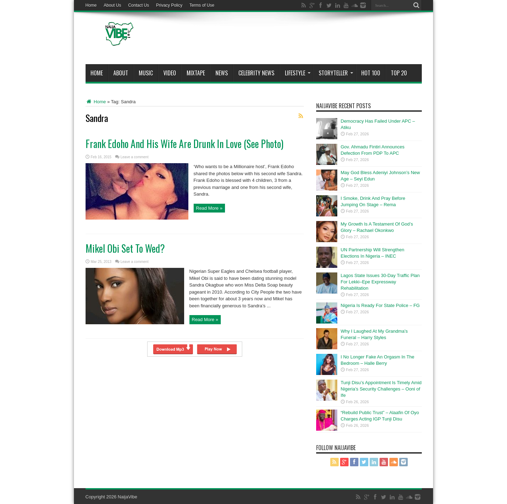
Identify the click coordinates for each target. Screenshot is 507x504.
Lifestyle (298, 73)
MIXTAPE (196, 73)
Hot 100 (370, 73)
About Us (112, 5)
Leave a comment (134, 157)
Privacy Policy (169, 5)
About (120, 73)
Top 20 (399, 73)
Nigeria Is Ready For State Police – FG (380, 305)
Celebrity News (256, 73)
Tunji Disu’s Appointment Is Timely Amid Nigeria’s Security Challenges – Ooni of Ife (381, 389)
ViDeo (169, 73)
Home (91, 5)
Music (146, 73)
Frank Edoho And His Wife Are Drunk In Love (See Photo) (184, 143)
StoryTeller (336, 73)
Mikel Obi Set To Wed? (125, 248)
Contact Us (138, 5)
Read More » (209, 208)
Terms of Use (201, 5)
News (221, 73)
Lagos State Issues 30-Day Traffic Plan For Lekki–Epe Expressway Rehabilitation (380, 282)
